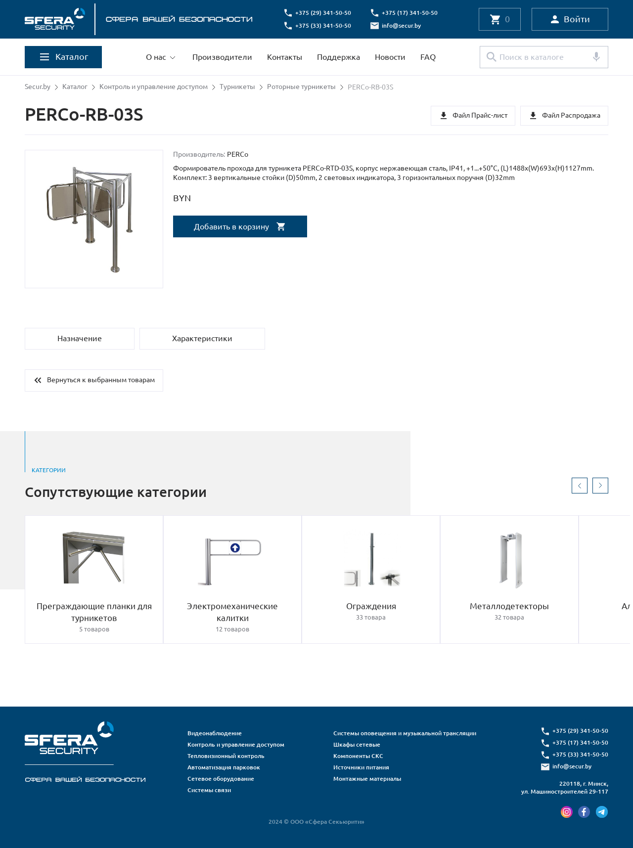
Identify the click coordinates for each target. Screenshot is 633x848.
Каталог (75, 87)
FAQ (428, 56)
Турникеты (237, 87)
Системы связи (209, 790)
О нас (156, 56)
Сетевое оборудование (220, 778)
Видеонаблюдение (214, 733)
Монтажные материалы (367, 778)
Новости (390, 56)
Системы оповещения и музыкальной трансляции (404, 733)
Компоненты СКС (358, 756)
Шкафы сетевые (356, 744)
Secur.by (37, 87)
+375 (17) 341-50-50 (411, 12)
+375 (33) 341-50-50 (324, 25)
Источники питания (361, 767)
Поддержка (338, 56)
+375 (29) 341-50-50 (324, 12)
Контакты (284, 56)
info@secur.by (402, 25)
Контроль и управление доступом (153, 87)
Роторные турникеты (301, 87)
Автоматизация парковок (223, 767)
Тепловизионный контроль (226, 756)
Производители (222, 56)
